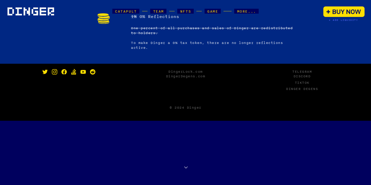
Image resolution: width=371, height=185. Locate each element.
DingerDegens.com (185, 76)
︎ (73, 72)
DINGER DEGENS (302, 88)
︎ (54, 72)
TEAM (158, 11)
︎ (64, 72)
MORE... (246, 11)
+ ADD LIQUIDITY (343, 20)
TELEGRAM (302, 71)
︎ (45, 72)
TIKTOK (302, 82)
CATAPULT (125, 11)
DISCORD (302, 76)
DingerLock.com (185, 71)
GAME (213, 11)
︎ (83, 72)
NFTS (185, 11)
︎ (92, 72)
